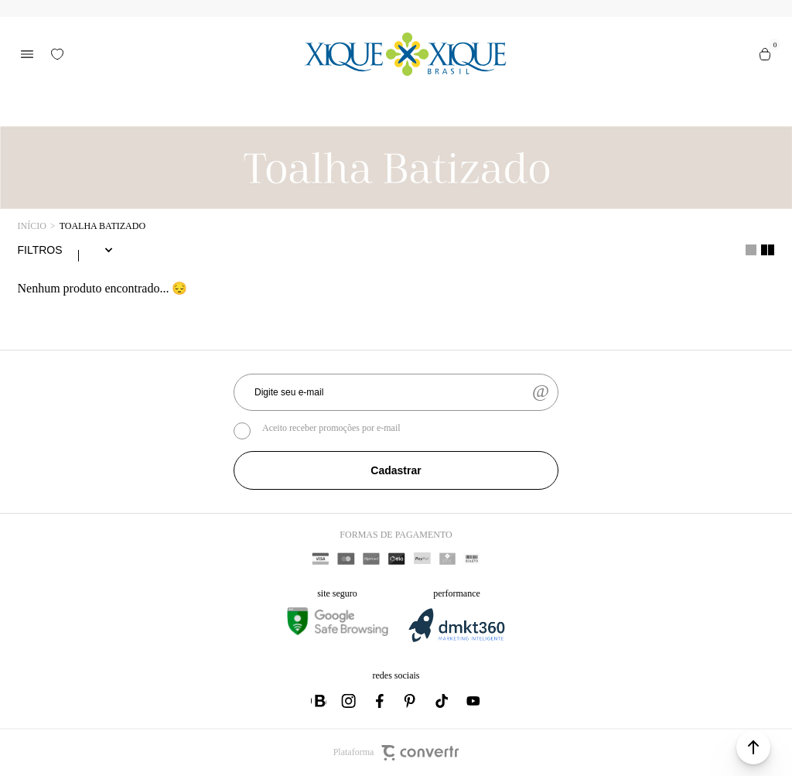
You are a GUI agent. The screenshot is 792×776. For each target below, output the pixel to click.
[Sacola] (765, 54)
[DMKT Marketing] (456, 639)
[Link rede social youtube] (473, 701)
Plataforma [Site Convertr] (396, 753)
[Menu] (27, 54)
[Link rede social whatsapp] (318, 701)
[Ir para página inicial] (32, 226)
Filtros (40, 250)
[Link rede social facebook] (380, 701)
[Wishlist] (57, 54)
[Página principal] (405, 54)
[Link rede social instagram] (349, 701)
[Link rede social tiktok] (442, 701)
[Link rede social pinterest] (411, 701)
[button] (753, 747)
